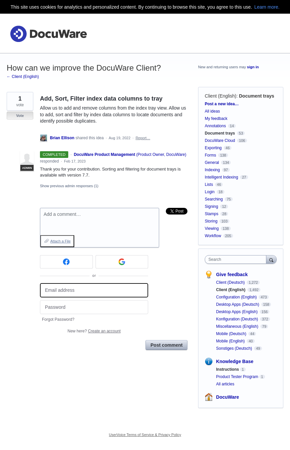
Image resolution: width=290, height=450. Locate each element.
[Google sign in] (122, 261)
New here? (94, 331)
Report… (143, 138)
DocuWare (227, 397)
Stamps (211, 214)
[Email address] (94, 290)
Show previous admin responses (69, 186)
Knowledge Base (234, 361)
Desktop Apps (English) (237, 311)
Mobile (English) (231, 341)
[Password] (94, 307)
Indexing (212, 170)
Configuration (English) (237, 297)
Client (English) (220, 96)
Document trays (256, 96)
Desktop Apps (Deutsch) (238, 304)
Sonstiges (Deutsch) (234, 348)
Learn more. (266, 7)
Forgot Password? (58, 319)
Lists (209, 184)
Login (209, 192)
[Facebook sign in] (66, 261)
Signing (211, 206)
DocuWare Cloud (220, 140)
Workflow (213, 235)
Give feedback (232, 274)
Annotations (215, 126)
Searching (214, 199)
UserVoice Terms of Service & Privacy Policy (145, 435)
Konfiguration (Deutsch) (237, 319)
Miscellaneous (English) (237, 326)
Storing (211, 221)
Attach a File (60, 241)
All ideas (212, 111)
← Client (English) (23, 76)
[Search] (271, 259)
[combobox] (237, 259)
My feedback (216, 118)
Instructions (227, 369)
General (212, 162)
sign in (253, 67)
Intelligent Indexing (221, 177)
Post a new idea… (222, 104)
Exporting (213, 148)
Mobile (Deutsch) (231, 333)
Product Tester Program (237, 376)
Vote (20, 116)
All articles (225, 384)
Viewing (212, 228)
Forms (210, 155)
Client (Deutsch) (231, 282)
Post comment (166, 345)
